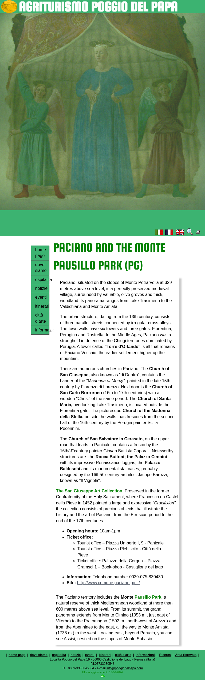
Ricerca (165, 655)
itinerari (42, 306)
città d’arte (40, 318)
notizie (41, 288)
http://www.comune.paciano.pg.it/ (108, 582)
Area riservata (185, 655)
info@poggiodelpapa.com (125, 668)
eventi (41, 297)
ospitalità (42, 279)
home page (40, 252)
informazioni (42, 330)
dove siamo (41, 267)
